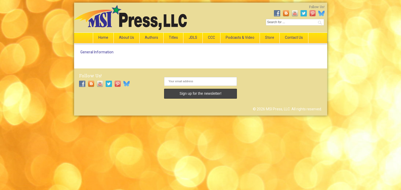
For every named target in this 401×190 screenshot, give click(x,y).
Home (103, 37)
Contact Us (294, 37)
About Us (126, 37)
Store (269, 37)
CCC (211, 37)
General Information (96, 52)
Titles (173, 37)
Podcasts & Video (240, 37)
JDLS (193, 37)
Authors (151, 37)
